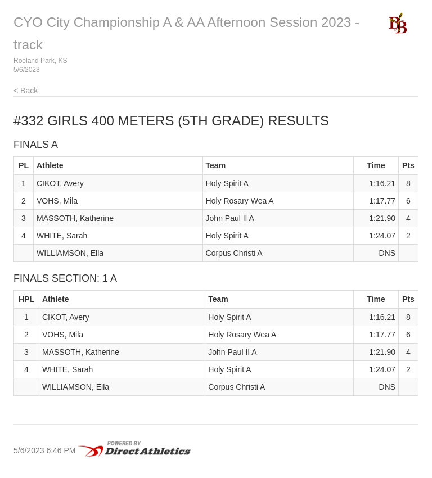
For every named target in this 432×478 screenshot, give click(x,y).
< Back (26, 90)
